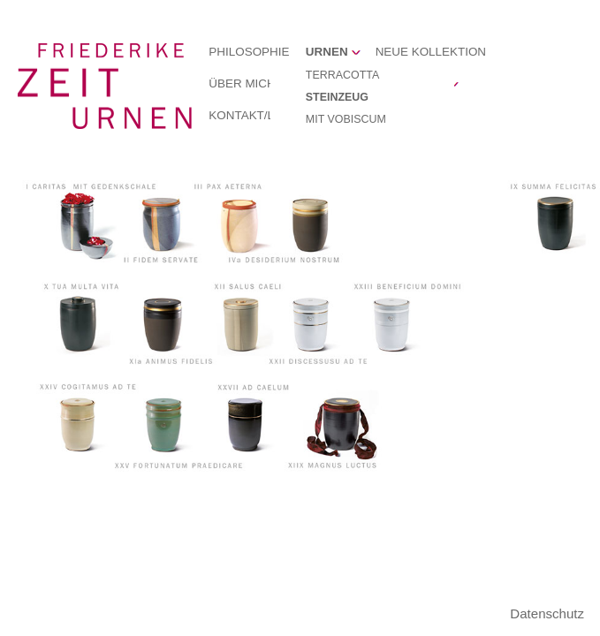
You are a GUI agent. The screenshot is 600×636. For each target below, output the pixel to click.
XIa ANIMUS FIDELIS (160, 321)
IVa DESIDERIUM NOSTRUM (314, 224)
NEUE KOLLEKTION (431, 51)
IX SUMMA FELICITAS (554, 224)
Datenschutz (547, 613)
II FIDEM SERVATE (160, 224)
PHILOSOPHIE (249, 51)
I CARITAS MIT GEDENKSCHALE (81, 224)
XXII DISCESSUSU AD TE (314, 321)
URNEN (327, 51)
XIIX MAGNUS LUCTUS (340, 424)
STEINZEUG (337, 97)
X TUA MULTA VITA (81, 321)
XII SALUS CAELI (244, 321)
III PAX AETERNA (244, 224)
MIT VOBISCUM (346, 119)
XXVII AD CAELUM (246, 424)
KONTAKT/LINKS (255, 115)
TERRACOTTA (342, 75)
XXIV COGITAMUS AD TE (81, 424)
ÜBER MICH (242, 83)
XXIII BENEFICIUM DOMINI (394, 321)
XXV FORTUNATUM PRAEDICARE (160, 424)
